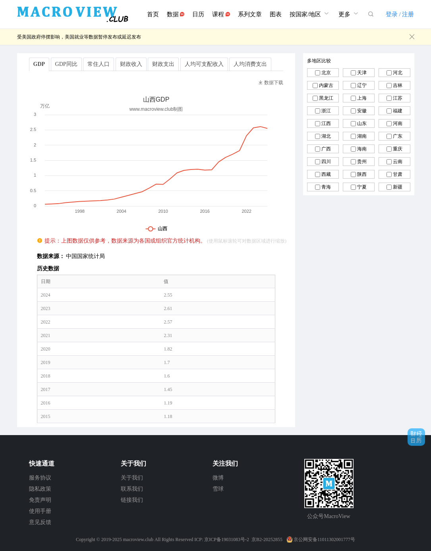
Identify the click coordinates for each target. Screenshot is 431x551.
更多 (349, 13)
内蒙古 (326, 85)
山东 (362, 123)
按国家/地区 (310, 13)
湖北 (326, 136)
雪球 (218, 489)
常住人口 (98, 64)
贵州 (362, 161)
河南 (397, 123)
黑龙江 (326, 98)
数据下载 (270, 82)
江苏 (397, 98)
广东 (397, 136)
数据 (176, 14)
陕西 (362, 174)
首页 (153, 14)
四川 (326, 161)
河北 (397, 72)
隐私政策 (40, 489)
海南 (362, 149)
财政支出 (163, 64)
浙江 (326, 111)
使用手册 (40, 511)
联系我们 (132, 489)
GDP (39, 64)
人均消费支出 (250, 64)
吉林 (397, 85)
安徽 (362, 111)
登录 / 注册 (400, 14)
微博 (218, 478)
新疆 (397, 187)
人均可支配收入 (204, 64)
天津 (362, 72)
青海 (326, 187)
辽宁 (362, 85)
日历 (198, 14)
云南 (397, 161)
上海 (362, 98)
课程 (221, 14)
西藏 (326, 174)
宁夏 (362, 187)
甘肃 (397, 174)
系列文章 (250, 14)
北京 (326, 72)
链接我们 (132, 500)
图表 (276, 14)
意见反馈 (40, 522)
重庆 (397, 149)
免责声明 (40, 500)
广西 (326, 149)
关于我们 (132, 478)
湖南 (362, 136)
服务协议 (40, 478)
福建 (397, 111)
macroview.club (138, 539)
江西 (326, 123)
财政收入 (131, 64)
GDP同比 (66, 64)
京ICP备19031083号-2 (226, 539)
